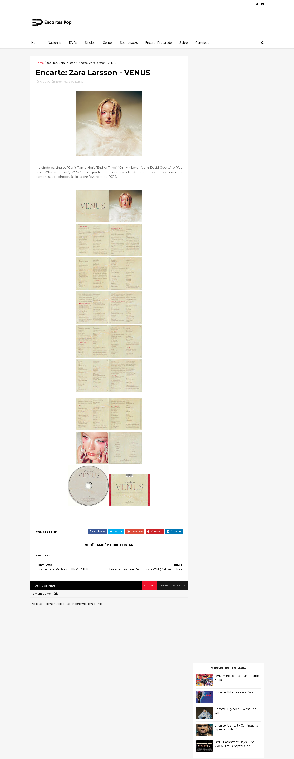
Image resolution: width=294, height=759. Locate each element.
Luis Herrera (203, 222)
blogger (147, 587)
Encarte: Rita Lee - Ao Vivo (232, 85)
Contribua (202, 43)
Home (35, 43)
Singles (90, 43)
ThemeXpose (52, 753)
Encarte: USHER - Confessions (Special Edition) (235, 120)
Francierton (203, 171)
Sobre (183, 43)
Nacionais (54, 43)
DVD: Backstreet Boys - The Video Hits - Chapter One (233, 137)
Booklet (52, 62)
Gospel (107, 43)
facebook (177, 587)
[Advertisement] (225, 267)
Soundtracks (129, 43)
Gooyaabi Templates (92, 753)
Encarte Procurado (158, 43)
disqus (161, 587)
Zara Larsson (68, 62)
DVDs (73, 43)
